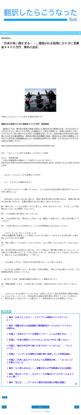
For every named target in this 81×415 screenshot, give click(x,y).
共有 (4, 397)
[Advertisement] (40, 68)
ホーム (40, 407)
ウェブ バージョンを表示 (40, 411)
